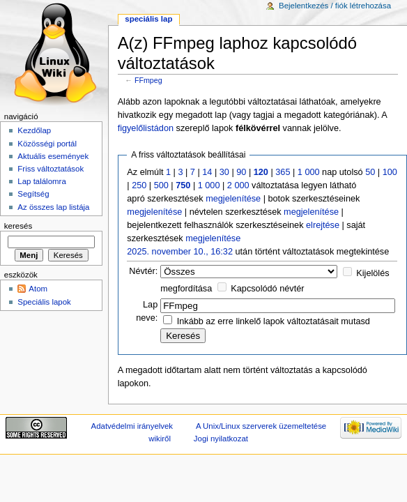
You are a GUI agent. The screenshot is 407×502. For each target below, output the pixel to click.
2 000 (238, 185)
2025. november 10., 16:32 (180, 252)
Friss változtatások (50, 169)
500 (161, 185)
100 (390, 172)
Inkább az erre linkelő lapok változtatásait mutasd (273, 321)
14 (207, 172)
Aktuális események (53, 156)
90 (241, 172)
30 (224, 172)
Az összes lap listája (53, 207)
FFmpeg (148, 80)
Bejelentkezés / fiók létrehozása (335, 5)
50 (370, 172)
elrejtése (322, 225)
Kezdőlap (34, 130)
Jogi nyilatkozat (221, 438)
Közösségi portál (47, 143)
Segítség (33, 194)
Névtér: (143, 271)
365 (282, 172)
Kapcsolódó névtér (267, 289)
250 (139, 185)
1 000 (309, 172)
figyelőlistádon (146, 128)
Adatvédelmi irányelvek (132, 426)
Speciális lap (148, 19)
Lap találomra (41, 181)
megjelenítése (233, 199)
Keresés (18, 226)
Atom (38, 288)
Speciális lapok (43, 302)
